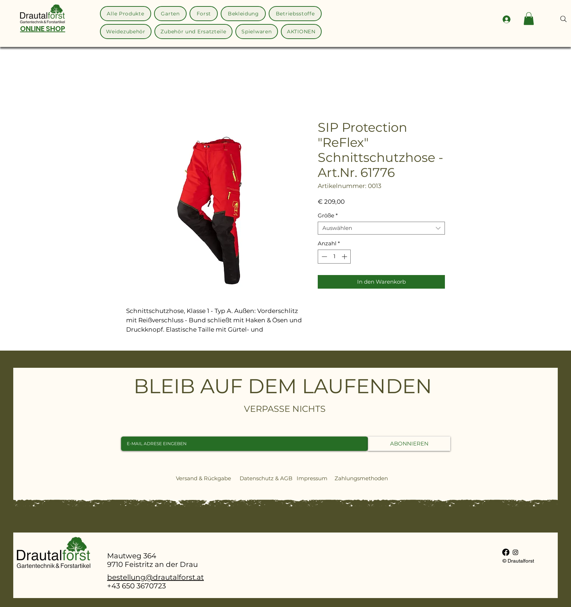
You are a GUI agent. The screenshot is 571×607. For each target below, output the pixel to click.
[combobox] (381, 228)
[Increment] (345, 256)
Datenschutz (257, 478)
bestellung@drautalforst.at (155, 577)
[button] (528, 18)
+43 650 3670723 (136, 586)
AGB (286, 478)
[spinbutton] (334, 256)
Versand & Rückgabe (203, 478)
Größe (328, 215)
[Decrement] (323, 256)
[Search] (563, 19)
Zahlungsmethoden (364, 478)
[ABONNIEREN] (409, 444)
